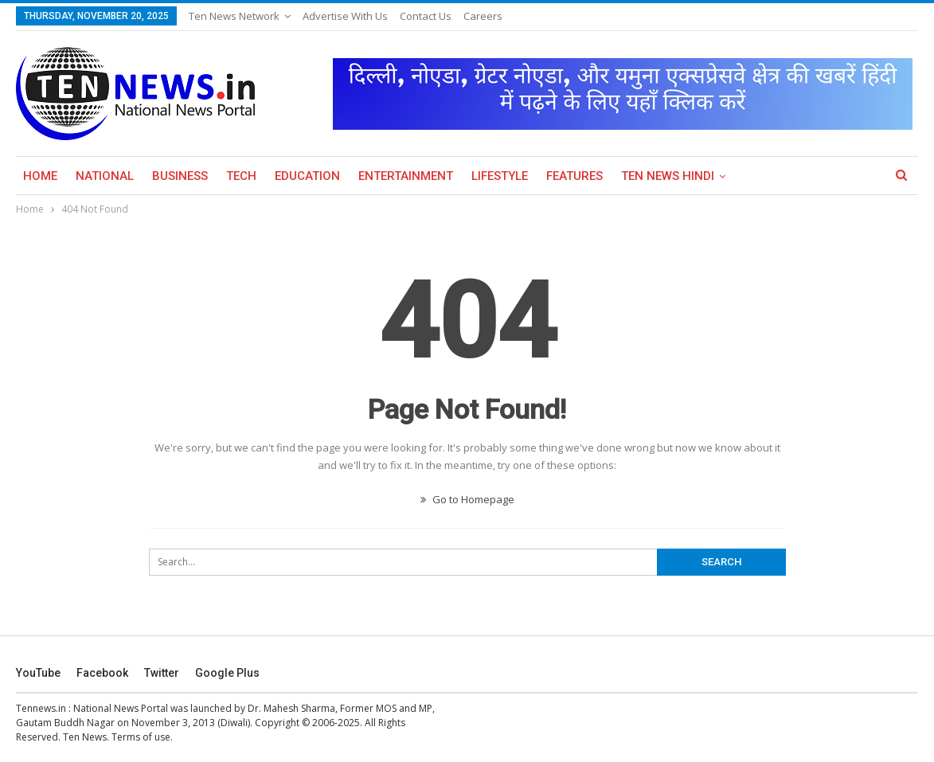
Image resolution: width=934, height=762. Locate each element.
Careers (482, 16)
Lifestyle (499, 176)
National (105, 176)
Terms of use (140, 737)
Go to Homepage (467, 499)
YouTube (38, 672)
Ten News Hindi (667, 176)
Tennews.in (41, 708)
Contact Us (425, 16)
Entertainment (405, 176)
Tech (241, 176)
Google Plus (227, 672)
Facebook (102, 672)
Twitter (161, 672)
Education (307, 176)
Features (574, 176)
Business (180, 176)
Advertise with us (345, 16)
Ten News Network (234, 16)
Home (40, 176)
